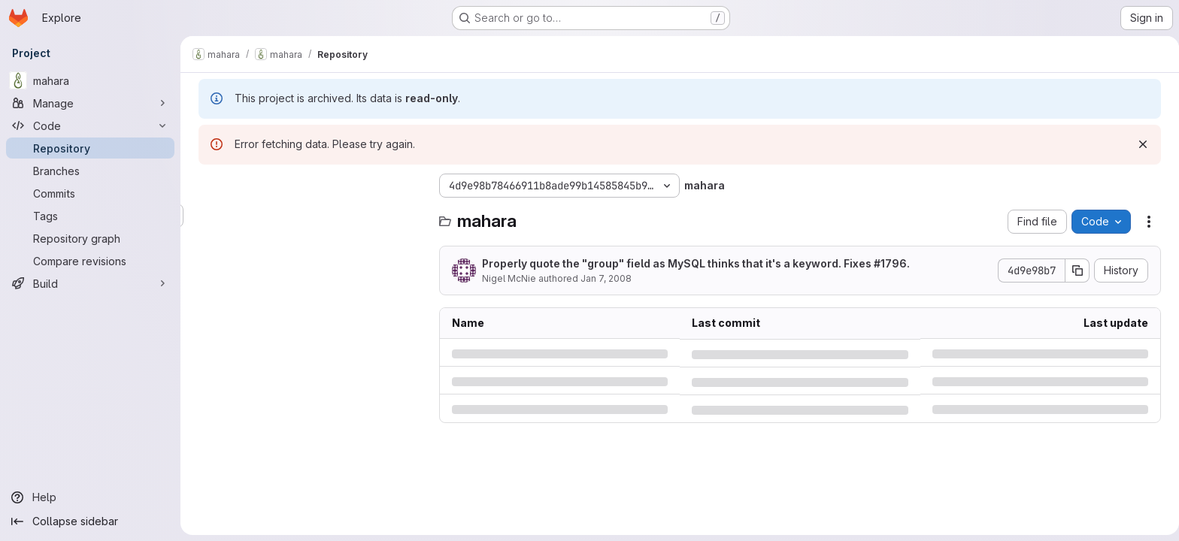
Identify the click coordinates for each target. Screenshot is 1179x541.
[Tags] (90, 215)
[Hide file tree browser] (207, 186)
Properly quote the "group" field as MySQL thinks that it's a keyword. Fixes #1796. (693, 263)
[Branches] (90, 170)
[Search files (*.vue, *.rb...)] (308, 216)
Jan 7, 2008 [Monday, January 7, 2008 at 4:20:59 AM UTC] (603, 278)
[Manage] (90, 102)
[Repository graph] (90, 238)
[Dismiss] (1140, 144)
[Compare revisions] (90, 260)
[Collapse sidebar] (90, 521)
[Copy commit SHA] (1074, 270)
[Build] (90, 283)
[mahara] (90, 80)
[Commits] (90, 193)
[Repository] (90, 148)
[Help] (90, 497)
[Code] (90, 125)
